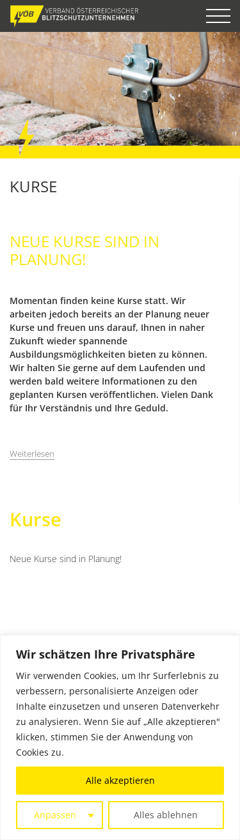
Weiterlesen (32, 453)
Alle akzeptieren (120, 780)
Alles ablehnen (166, 815)
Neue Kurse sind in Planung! (66, 559)
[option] (120, 94)
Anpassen (55, 815)
